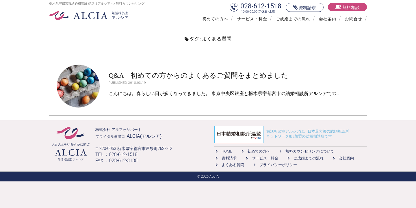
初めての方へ (215, 18)
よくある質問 (233, 165)
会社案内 (327, 18)
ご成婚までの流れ (293, 18)
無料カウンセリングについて (309, 151)
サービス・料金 (252, 18)
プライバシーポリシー (278, 165)
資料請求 (229, 158)
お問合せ (353, 18)
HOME (227, 151)
